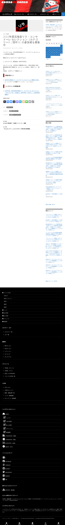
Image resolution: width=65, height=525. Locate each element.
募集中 (5, 307)
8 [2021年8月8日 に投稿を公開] (61, 48)
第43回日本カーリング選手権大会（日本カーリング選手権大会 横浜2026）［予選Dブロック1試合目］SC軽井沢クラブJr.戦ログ (54, 165)
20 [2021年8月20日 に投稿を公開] (56, 52)
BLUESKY (6, 468)
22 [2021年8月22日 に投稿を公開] (61, 52)
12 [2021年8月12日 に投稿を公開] (54, 50)
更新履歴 (4, 321)
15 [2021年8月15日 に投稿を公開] (61, 50)
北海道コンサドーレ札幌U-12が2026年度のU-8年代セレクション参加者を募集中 (54, 97)
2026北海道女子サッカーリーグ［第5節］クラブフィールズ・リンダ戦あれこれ (54, 188)
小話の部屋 (5, 313)
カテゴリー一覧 (8, 332)
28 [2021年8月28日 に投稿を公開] (59, 54)
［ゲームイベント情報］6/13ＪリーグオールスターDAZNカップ (54, 215)
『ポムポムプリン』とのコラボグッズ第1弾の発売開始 (21, 127)
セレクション (9, 107)
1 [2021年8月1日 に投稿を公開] (61, 45)
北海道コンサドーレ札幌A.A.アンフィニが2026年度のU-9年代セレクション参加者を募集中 (54, 113)
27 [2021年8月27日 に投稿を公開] (56, 54)
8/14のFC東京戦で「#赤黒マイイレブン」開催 (21, 122)
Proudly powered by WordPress (27, 518)
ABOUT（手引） (56, 14)
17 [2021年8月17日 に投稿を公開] (49, 52)
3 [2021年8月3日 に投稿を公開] (49, 48)
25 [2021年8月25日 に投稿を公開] (51, 54)
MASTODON (7, 472)
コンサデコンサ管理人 (18, 48)
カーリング (7, 354)
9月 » (61, 59)
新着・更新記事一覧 (10, 393)
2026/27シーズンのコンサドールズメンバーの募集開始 (54, 260)
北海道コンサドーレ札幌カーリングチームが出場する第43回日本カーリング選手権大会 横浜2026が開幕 (54, 173)
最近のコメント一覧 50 (51, 281)
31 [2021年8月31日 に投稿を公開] (49, 57)
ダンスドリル (8, 356)
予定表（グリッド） (10, 368)
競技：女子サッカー (14, 111)
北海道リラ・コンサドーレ (15, 114)
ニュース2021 (6, 34)
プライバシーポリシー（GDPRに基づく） (11, 518)
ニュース (4, 310)
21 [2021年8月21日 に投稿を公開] (59, 52)
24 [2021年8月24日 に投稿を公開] (49, 54)
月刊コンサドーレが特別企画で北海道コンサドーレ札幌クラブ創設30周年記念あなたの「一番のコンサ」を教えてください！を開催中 (54, 137)
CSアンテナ (7, 387)
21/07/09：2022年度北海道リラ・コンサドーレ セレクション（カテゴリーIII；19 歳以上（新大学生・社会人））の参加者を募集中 (22, 92)
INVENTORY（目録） (45, 14)
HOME (47, 24)
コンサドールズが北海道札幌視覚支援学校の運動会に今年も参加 (54, 158)
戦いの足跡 (5, 315)
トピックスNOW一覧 (10, 376)
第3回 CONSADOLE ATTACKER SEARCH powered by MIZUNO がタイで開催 (54, 89)
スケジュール (5, 318)
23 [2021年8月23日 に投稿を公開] (47, 54)
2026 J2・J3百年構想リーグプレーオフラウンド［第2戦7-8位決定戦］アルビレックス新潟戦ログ (54, 245)
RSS (4, 479)
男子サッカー (8, 345)
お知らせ (6, 295)
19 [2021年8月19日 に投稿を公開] (54, 52)
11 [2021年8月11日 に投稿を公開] (51, 50)
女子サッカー (8, 348)
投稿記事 (52, 24)
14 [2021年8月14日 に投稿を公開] (59, 50)
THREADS (6, 465)
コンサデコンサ (7, 14)
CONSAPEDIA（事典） (19, 14)
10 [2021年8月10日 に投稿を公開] (49, 50)
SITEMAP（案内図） (8, 490)
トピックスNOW (6, 292)
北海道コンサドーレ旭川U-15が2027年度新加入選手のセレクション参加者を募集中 (54, 73)
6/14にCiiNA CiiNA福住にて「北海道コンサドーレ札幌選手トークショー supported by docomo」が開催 (54, 253)
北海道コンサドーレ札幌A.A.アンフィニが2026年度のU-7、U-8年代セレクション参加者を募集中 (54, 81)
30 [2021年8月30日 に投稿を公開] (47, 57)
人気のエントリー (9, 390)
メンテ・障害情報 (9, 395)
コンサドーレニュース (17, 499)
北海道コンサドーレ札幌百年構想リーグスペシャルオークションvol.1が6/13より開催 (54, 181)
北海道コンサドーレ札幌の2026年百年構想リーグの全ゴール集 (54, 152)
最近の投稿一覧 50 (50, 204)
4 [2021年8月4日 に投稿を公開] (51, 48)
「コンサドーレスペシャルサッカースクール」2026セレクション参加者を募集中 (54, 105)
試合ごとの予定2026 (10, 373)
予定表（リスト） (9, 370)
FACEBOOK (6, 461)
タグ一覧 (7, 334)
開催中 (5, 304)
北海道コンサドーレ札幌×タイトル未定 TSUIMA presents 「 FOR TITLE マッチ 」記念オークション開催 (54, 145)
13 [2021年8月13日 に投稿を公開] (56, 50)
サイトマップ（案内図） (11, 398)
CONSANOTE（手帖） (32, 14)
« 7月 (47, 59)
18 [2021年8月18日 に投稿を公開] (51, 52)
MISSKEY (6, 476)
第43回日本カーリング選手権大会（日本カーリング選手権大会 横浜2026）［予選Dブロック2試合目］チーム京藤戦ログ (54, 128)
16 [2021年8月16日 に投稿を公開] (47, 52)
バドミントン (8, 351)
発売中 (5, 301)
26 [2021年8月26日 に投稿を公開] (54, 54)
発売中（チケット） (8, 298)
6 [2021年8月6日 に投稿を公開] (56, 48)
